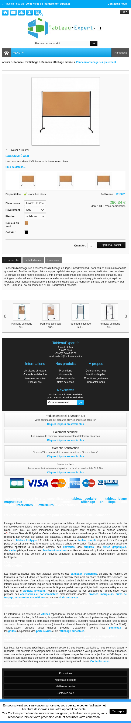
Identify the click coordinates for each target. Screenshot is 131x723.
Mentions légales (96, 374)
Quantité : (80, 245)
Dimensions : (13, 203)
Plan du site (35, 382)
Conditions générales (96, 378)
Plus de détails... (15, 167)
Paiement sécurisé (35, 378)
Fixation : (11, 216)
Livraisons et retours (35, 370)
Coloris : (11, 232)
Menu (18, 52)
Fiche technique (33, 260)
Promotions (120, 52)
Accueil (6, 62)
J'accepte (118, 711)
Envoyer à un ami (18, 150)
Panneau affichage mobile (57, 62)
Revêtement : (13, 209)
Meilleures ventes (65, 378)
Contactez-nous (117, 3)
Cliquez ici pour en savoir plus (65, 424)
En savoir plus (11, 260)
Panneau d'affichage (26, 62)
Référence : (107, 194)
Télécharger (53, 260)
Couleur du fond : (12, 225)
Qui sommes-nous (96, 370)
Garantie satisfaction (34, 374)
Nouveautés (65, 374)
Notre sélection (65, 382)
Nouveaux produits (65, 679)
